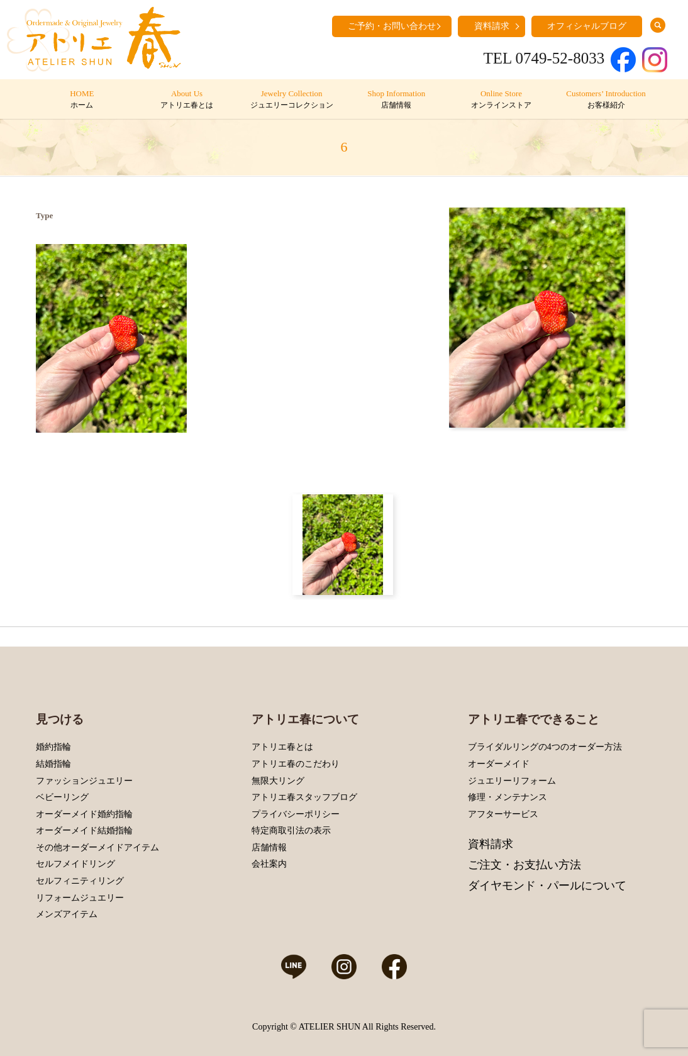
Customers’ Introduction (605, 100)
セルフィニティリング (80, 881)
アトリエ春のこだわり (296, 764)
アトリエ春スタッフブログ (304, 797)
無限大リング (278, 781)
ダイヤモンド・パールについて (547, 885)
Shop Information (396, 100)
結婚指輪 (53, 764)
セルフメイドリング (75, 864)
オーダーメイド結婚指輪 (84, 830)
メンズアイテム (66, 914)
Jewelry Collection (291, 100)
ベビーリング (62, 797)
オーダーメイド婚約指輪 (84, 814)
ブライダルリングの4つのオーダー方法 (545, 747)
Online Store (500, 100)
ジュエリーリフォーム (512, 781)
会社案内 (269, 864)
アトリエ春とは (282, 747)
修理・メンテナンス (507, 797)
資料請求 (491, 26)
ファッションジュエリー (84, 781)
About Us (186, 100)
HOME (82, 100)
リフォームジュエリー (80, 898)
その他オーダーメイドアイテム (97, 847)
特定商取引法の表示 (291, 830)
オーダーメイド (499, 764)
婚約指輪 (53, 747)
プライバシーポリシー (296, 814)
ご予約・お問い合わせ (392, 26)
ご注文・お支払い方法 (524, 865)
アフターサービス (503, 814)
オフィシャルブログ (586, 26)
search (657, 25)
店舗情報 (269, 847)
